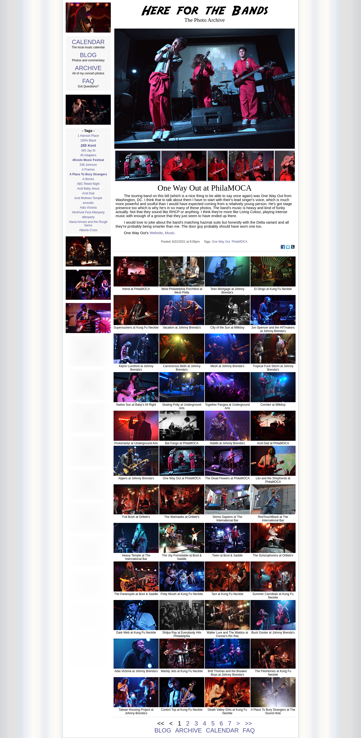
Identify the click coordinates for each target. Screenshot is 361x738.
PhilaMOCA (240, 241)
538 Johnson (88, 165)
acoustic (88, 203)
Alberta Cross (88, 230)
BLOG (88, 55)
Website (156, 233)
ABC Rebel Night (88, 184)
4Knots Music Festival (88, 160)
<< (160, 723)
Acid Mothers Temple (88, 198)
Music (169, 233)
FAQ (88, 81)
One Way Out (222, 241)
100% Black (88, 140)
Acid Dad (88, 193)
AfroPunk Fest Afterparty (88, 212)
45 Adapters (88, 155)
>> (248, 723)
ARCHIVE (88, 68)
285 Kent (88, 145)
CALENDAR (88, 42)
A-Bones (88, 179)
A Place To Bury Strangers (88, 174)
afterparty (88, 217)
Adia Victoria (88, 207)
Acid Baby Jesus (88, 188)
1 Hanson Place (88, 135)
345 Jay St (88, 150)
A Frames (88, 169)
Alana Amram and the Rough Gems (88, 223)
